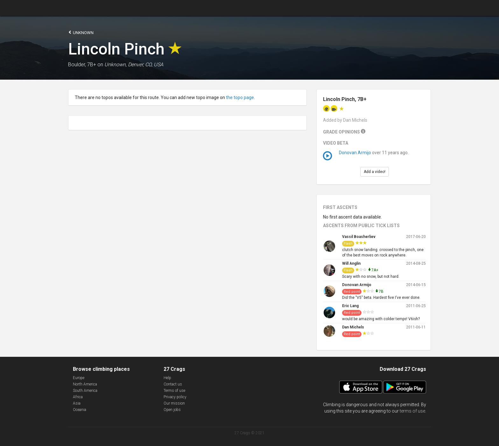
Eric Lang (350, 306)
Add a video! (374, 171)
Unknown (81, 32)
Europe (78, 378)
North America (85, 384)
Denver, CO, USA (145, 64)
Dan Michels (353, 327)
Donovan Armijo (355, 152)
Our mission (174, 403)
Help (167, 378)
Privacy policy (175, 397)
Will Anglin (351, 263)
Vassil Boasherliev (359, 236)
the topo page (240, 97)
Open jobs (172, 409)
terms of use (412, 411)
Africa (78, 397)
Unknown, (115, 64)
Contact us (173, 384)
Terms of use (174, 390)
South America (85, 390)
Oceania (79, 409)
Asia (77, 403)
